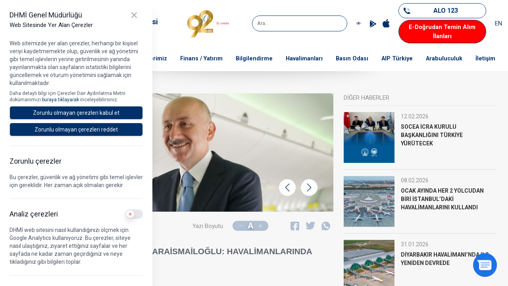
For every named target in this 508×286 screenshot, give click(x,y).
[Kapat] (134, 15)
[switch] (134, 214)
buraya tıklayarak (61, 99)
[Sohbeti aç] (485, 265)
